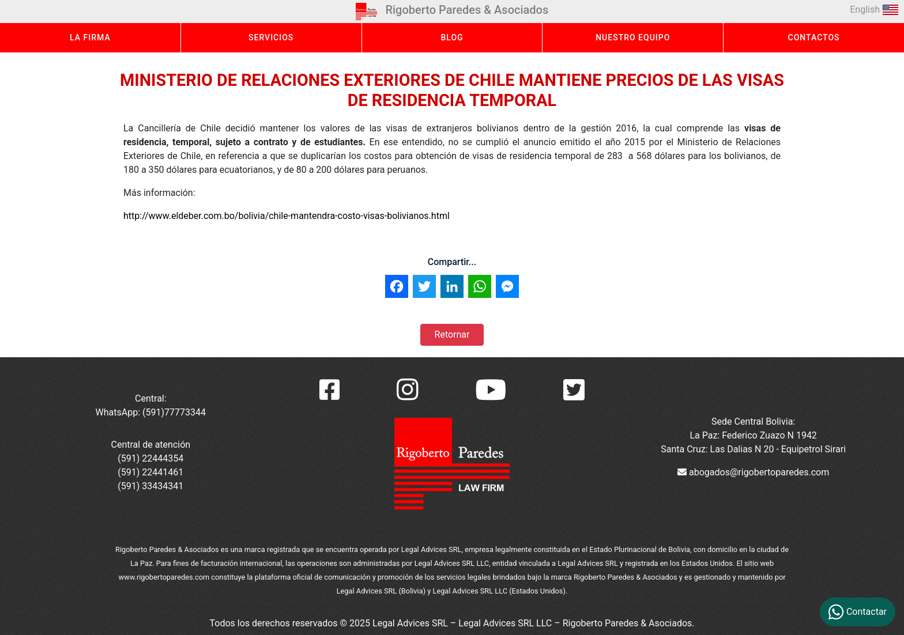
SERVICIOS (270, 37)
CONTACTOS (814, 37)
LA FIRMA (90, 37)
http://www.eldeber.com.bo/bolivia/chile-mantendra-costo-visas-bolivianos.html (286, 215)
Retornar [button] (452, 334)
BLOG (451, 37)
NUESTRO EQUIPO (633, 37)
